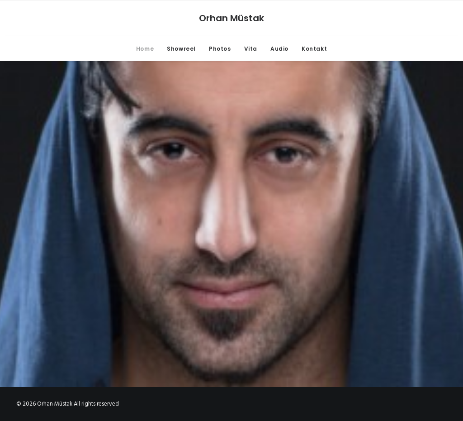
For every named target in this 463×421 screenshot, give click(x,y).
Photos (220, 49)
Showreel (181, 49)
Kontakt (314, 49)
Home (145, 49)
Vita (250, 49)
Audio (279, 49)
